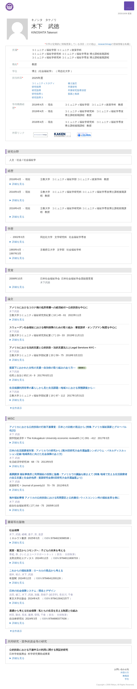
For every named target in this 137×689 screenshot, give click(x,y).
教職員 (126, 676)
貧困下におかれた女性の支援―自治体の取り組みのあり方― (42, 367)
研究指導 (36, 86)
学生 (127, 679)
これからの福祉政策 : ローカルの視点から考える (36, 570)
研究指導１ (37, 93)
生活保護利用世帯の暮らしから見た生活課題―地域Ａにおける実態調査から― (52, 387)
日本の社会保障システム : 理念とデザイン (32, 590)
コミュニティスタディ (43, 83)
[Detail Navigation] (129, 5)
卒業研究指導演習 (77, 90)
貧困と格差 (73, 93)
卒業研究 (72, 86)
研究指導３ (37, 97)
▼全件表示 (16, 408)
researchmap (104, 44)
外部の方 (125, 672)
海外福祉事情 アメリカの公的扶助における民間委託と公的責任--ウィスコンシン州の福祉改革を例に (64, 497)
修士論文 (72, 83)
